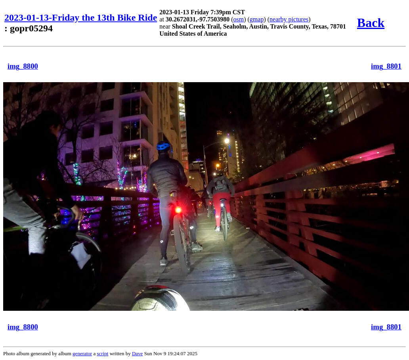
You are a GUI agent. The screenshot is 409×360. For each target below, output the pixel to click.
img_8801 (386, 66)
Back (370, 22)
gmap (257, 19)
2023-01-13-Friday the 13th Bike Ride (80, 17)
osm (238, 19)
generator (82, 353)
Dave (137, 353)
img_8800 (23, 66)
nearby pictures (288, 19)
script (102, 353)
